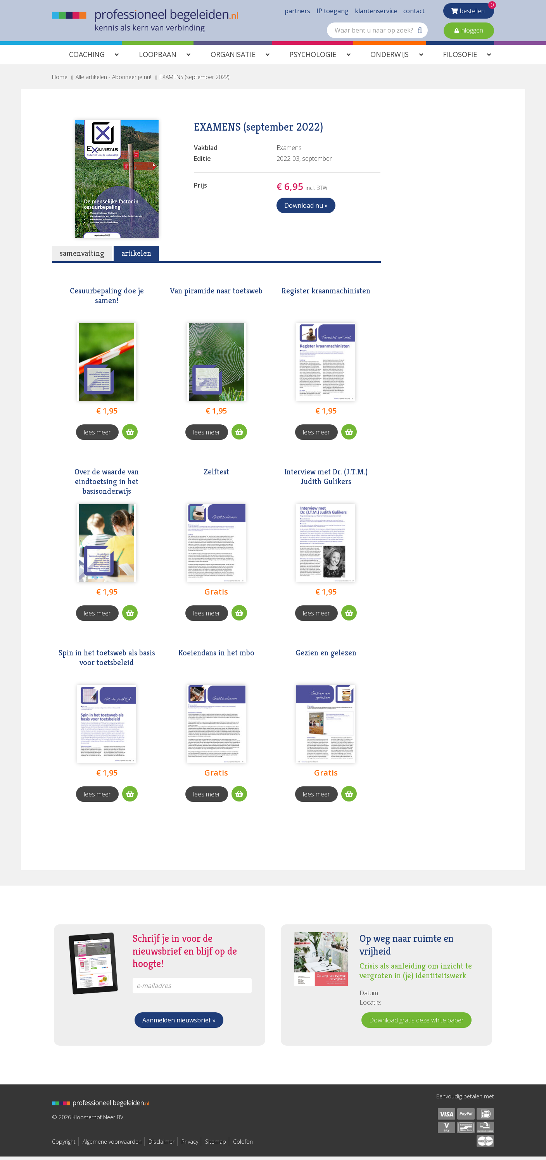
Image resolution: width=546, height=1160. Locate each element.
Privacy (189, 1145)
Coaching (87, 57)
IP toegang (332, 11)
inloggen (471, 31)
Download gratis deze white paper (416, 1023)
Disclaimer (162, 1145)
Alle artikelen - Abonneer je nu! (113, 80)
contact (414, 11)
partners (297, 11)
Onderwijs (389, 57)
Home (59, 80)
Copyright (64, 1145)
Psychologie (312, 57)
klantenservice (376, 11)
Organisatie (233, 57)
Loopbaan (157, 57)
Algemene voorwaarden (112, 1145)
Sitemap (215, 1145)
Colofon (243, 1145)
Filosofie (460, 57)
